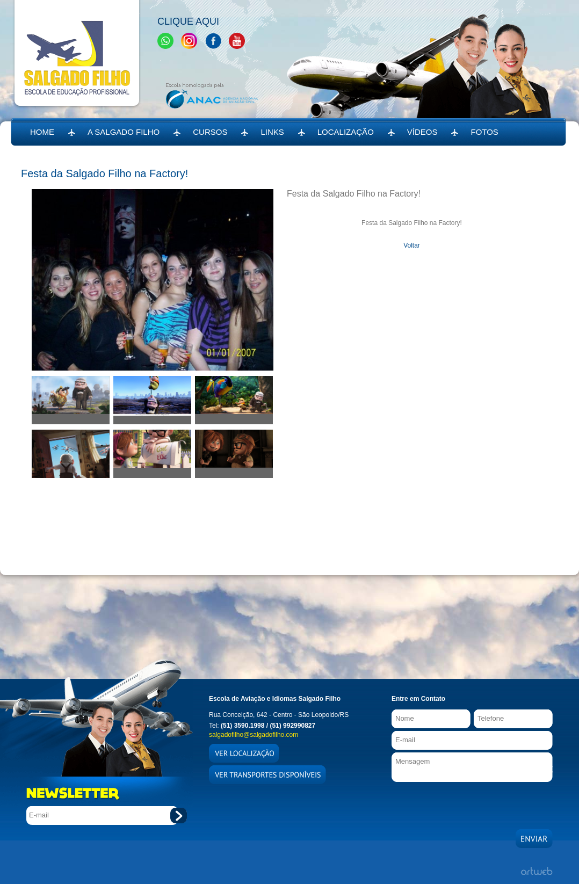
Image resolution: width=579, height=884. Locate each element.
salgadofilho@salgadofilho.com (253, 734)
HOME (42, 131)
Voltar (411, 245)
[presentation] (473, 803)
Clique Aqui (188, 21)
